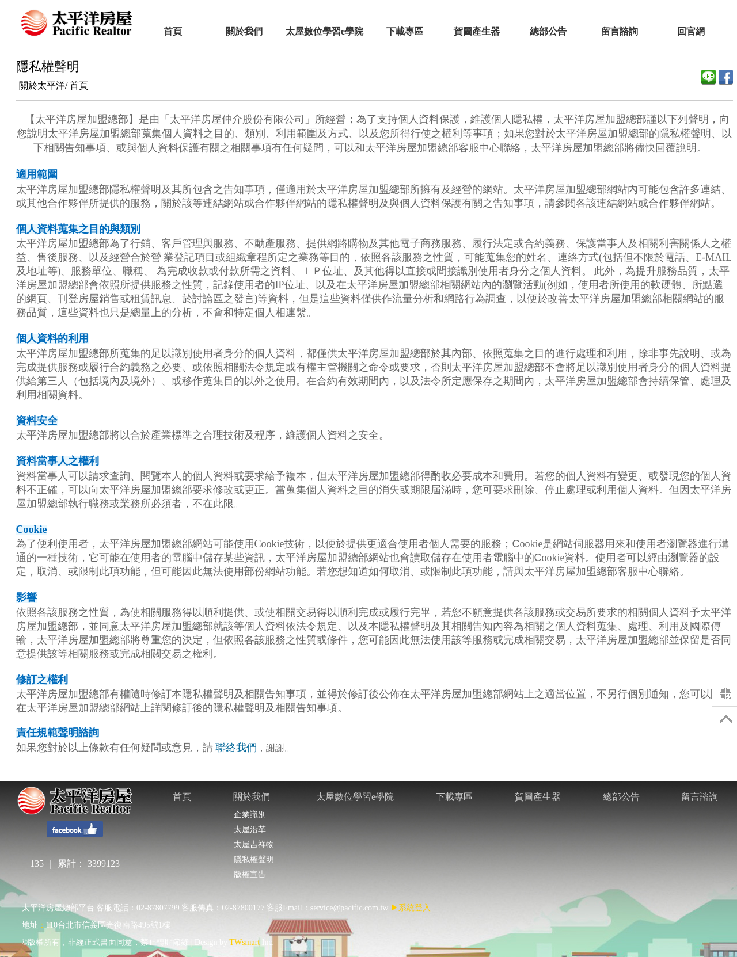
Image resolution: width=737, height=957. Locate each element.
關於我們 (251, 797)
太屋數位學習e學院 (355, 797)
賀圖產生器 (538, 797)
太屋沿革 (249, 829)
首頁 (79, 85)
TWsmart (244, 942)
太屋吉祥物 (253, 844)
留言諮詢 (699, 797)
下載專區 (454, 797)
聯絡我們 (236, 747)
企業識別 (249, 814)
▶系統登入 (410, 907)
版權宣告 (249, 874)
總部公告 (621, 797)
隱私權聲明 (253, 859)
